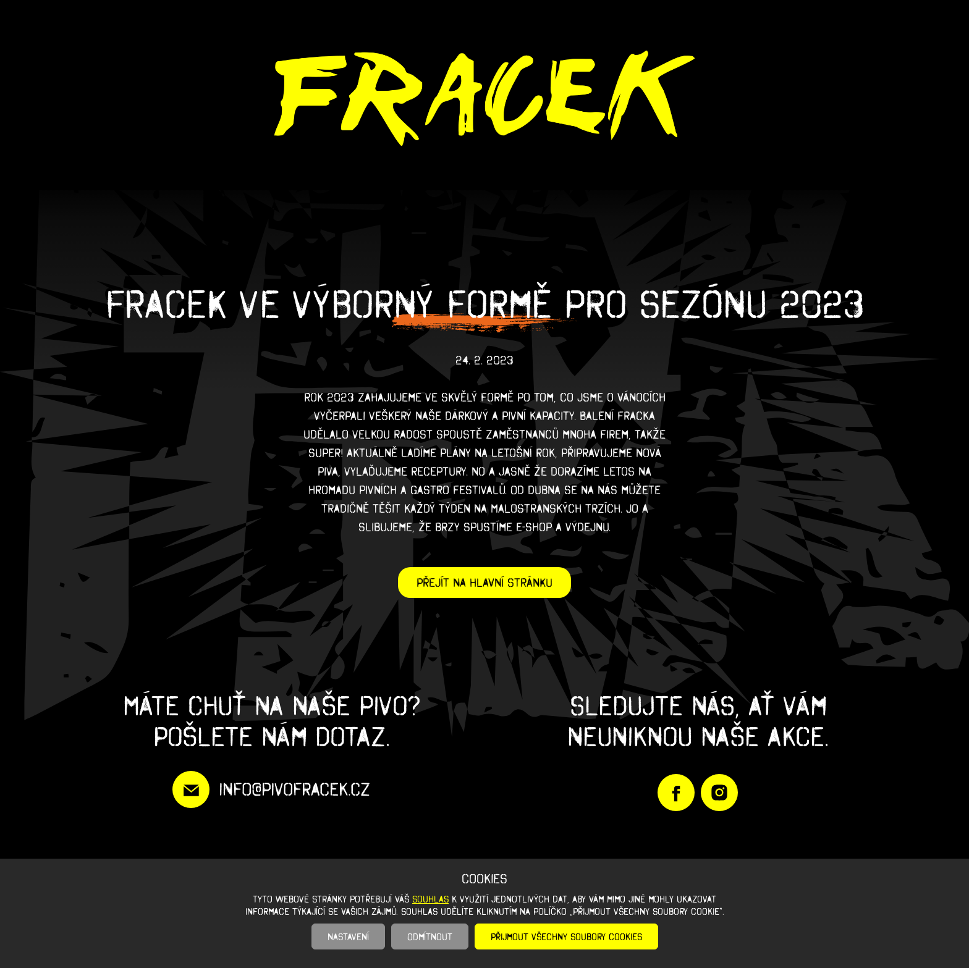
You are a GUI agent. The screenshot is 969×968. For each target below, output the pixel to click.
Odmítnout (429, 936)
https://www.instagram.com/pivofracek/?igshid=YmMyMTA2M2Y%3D (719, 792)
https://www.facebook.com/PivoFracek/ (676, 792)
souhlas (430, 898)
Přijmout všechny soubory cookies (566, 936)
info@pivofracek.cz (294, 789)
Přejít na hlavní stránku (484, 582)
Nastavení (348, 936)
